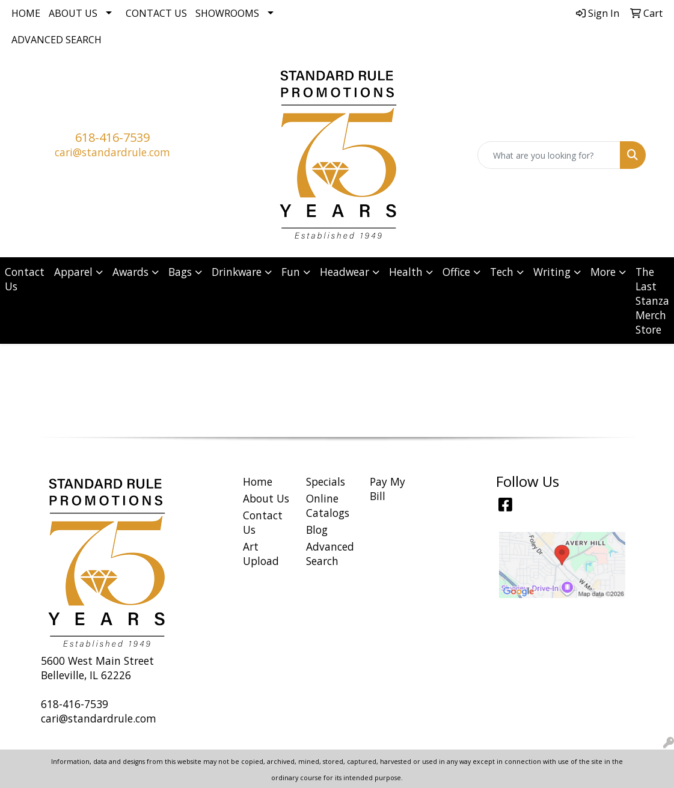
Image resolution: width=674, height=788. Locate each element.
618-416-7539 (112, 137)
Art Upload (261, 553)
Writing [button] (552, 271)
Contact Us (156, 13)
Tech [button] (501, 271)
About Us (73, 13)
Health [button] (406, 271)
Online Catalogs (327, 505)
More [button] (603, 271)
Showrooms (227, 13)
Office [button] (456, 271)
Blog (317, 529)
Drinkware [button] (237, 271)
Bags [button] (180, 271)
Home (25, 13)
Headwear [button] (344, 271)
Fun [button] (290, 271)
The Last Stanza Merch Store (652, 300)
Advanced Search (56, 39)
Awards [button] (130, 271)
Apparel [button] (73, 271)
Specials (325, 481)
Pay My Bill (387, 488)
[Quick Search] (548, 155)
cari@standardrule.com (112, 152)
